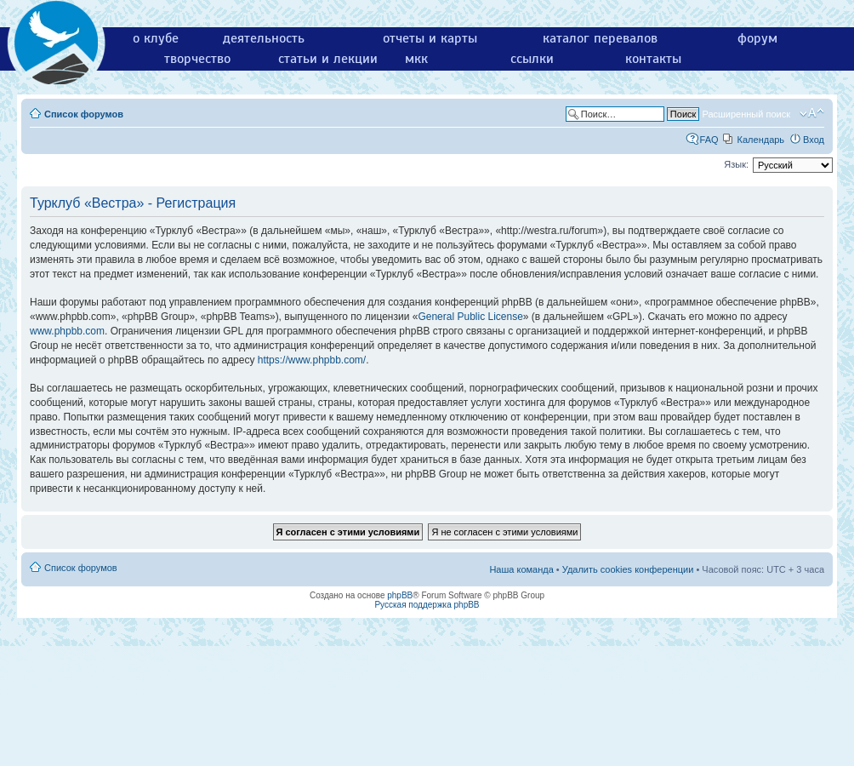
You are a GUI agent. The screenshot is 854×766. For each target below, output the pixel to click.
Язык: (736, 164)
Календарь (761, 139)
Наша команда (521, 569)
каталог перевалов (600, 38)
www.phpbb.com (67, 331)
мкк (416, 58)
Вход (813, 139)
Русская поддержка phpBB (426, 604)
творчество (197, 58)
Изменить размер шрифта (812, 113)
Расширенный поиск (746, 114)
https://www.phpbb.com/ (312, 360)
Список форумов (83, 114)
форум (757, 38)
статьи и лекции (328, 58)
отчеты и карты (430, 38)
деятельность (264, 38)
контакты (653, 58)
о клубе (156, 38)
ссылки (532, 58)
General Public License (470, 317)
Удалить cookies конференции (628, 569)
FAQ (709, 139)
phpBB (400, 595)
